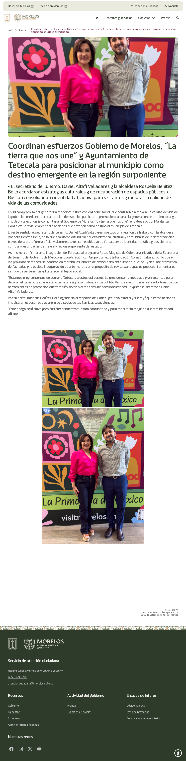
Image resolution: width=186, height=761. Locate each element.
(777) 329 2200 (17, 677)
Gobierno (13, 706)
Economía (14, 718)
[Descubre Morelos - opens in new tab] (21, 6)
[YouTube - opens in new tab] (39, 749)
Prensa (71, 706)
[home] (22, 18)
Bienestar (14, 712)
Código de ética (136, 705)
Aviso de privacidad (138, 712)
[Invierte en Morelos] (53, 6)
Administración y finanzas (23, 725)
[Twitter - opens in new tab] (30, 749)
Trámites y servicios (79, 712)
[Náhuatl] (171, 6)
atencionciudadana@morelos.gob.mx (30, 683)
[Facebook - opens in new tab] (11, 749)
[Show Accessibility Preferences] (178, 753)
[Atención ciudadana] (144, 6)
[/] (97, 18)
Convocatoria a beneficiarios (144, 718)
